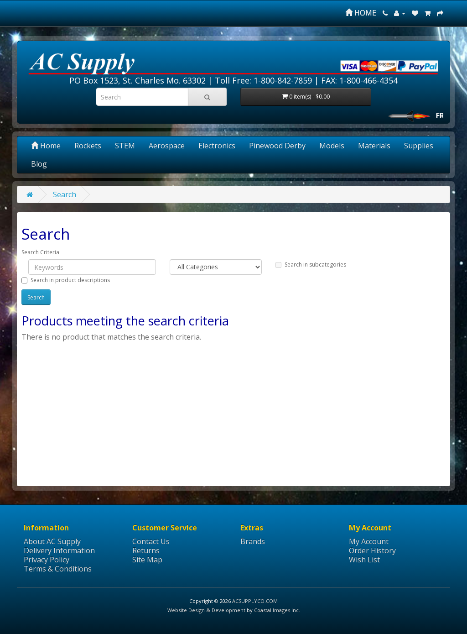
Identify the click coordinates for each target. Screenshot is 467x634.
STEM (125, 146)
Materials (374, 146)
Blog (39, 164)
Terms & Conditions (58, 569)
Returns (146, 550)
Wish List (364, 560)
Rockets (87, 146)
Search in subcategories (310, 264)
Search (64, 194)
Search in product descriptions (65, 280)
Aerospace (167, 146)
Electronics (216, 146)
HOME (360, 13)
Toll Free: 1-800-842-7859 (263, 80)
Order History (372, 550)
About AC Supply (52, 541)
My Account (369, 541)
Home (46, 146)
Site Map (147, 560)
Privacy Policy (46, 560)
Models (331, 146)
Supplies (418, 146)
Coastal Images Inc (276, 610)
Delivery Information (59, 550)
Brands (252, 541)
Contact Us (151, 541)
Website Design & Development (206, 610)
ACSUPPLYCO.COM (255, 600)
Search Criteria (40, 252)
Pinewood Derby (277, 146)
